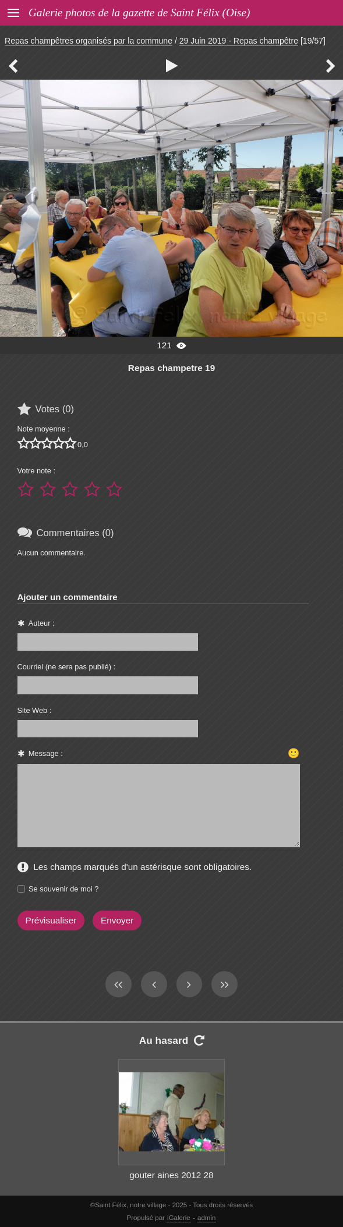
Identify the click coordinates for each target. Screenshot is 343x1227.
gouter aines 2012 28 (171, 1175)
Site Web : (34, 710)
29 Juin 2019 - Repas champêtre (238, 40)
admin (206, 1217)
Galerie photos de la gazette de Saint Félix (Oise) (139, 12)
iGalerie (178, 1217)
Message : (46, 753)
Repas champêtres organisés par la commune (88, 40)
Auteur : (42, 623)
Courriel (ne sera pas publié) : (66, 666)
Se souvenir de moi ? (63, 888)
